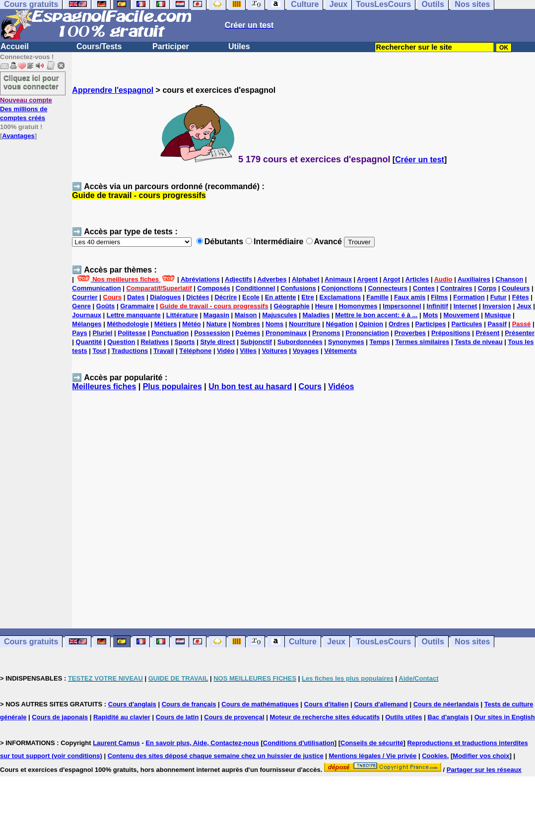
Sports (184, 341)
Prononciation (367, 333)
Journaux (86, 315)
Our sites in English (504, 717)
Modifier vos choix (481, 755)
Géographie (292, 306)
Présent (488, 333)
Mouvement (461, 315)
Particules (466, 324)
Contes (424, 288)
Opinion (371, 324)
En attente (280, 297)
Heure (324, 306)
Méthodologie (128, 324)
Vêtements (340, 350)
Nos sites (472, 641)
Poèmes (247, 333)
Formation (469, 297)
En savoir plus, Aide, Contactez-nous (202, 743)
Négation (339, 324)
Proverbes (410, 333)
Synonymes (346, 341)
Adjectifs (238, 279)
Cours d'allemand (381, 704)
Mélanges (86, 324)
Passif (496, 324)
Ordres (399, 324)
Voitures (274, 350)
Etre (307, 297)
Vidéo (225, 350)
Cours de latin (177, 717)
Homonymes (357, 306)
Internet (465, 306)
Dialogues (165, 297)
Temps (380, 341)
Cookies (434, 755)
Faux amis (410, 297)
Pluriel (103, 333)
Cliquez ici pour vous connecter (31, 81)
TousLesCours (383, 641)
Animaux (338, 279)
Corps (487, 288)
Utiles (239, 46)
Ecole (251, 297)
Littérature (182, 315)
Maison (246, 315)
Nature (216, 324)
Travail (163, 350)
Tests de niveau (479, 341)
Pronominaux (286, 333)
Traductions (130, 350)
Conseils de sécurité (371, 743)
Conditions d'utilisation (298, 743)
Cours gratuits (31, 641)
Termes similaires (422, 341)
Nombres (246, 324)
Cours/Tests (99, 46)
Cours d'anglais (132, 704)
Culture (303, 641)
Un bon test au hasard (250, 386)
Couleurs (516, 288)
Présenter (520, 333)
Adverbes (271, 279)
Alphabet (306, 279)
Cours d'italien (326, 704)
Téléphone (195, 350)
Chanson (510, 279)
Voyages (306, 350)
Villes (248, 350)
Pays (79, 333)
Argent (367, 279)
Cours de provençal (234, 717)
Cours (310, 386)
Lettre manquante (134, 315)
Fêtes (520, 297)
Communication (96, 288)
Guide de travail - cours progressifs (138, 195)
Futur (498, 297)
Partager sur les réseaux (484, 769)
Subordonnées (300, 341)
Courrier (84, 297)
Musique (498, 315)
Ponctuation (170, 333)
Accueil (14, 46)
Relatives (154, 341)
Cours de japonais (60, 717)
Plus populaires (172, 386)
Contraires (456, 288)
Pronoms (326, 333)
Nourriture (305, 324)
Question (121, 341)
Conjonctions (342, 288)
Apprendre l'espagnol (112, 90)
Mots (430, 315)
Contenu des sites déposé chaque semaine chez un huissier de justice (216, 755)
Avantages (18, 135)
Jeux (524, 306)
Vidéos (341, 386)
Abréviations (200, 279)
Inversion (496, 306)
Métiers (165, 324)
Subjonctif (256, 341)
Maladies (316, 315)
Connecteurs (387, 288)
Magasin (216, 315)
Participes (430, 324)
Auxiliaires (474, 279)
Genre (81, 306)
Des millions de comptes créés (26, 109)
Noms (274, 324)
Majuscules (279, 315)
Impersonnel (402, 306)
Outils (433, 641)
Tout (99, 350)
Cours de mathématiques (259, 704)
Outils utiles (403, 717)
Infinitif (437, 306)
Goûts (105, 306)
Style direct (217, 341)
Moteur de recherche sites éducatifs (325, 717)
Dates (135, 297)
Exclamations (340, 297)
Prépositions (450, 333)
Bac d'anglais (447, 717)
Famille (377, 297)
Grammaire (137, 306)
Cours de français (189, 704)
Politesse (132, 333)
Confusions (298, 288)
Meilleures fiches (104, 386)
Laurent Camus (116, 743)
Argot (392, 279)
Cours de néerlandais (446, 704)
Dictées (197, 297)
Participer (170, 46)
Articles (417, 279)
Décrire (225, 297)
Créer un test (419, 159)
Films (439, 297)
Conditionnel (255, 288)
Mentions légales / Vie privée (373, 755)
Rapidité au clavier (121, 717)
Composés (214, 288)
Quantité (89, 341)
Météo (191, 324)
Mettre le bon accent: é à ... (376, 315)
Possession (212, 333)
